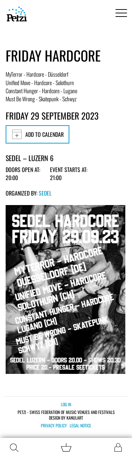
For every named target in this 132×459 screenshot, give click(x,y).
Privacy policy (54, 425)
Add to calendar (37, 134)
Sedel (45, 193)
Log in (66, 404)
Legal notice (80, 425)
